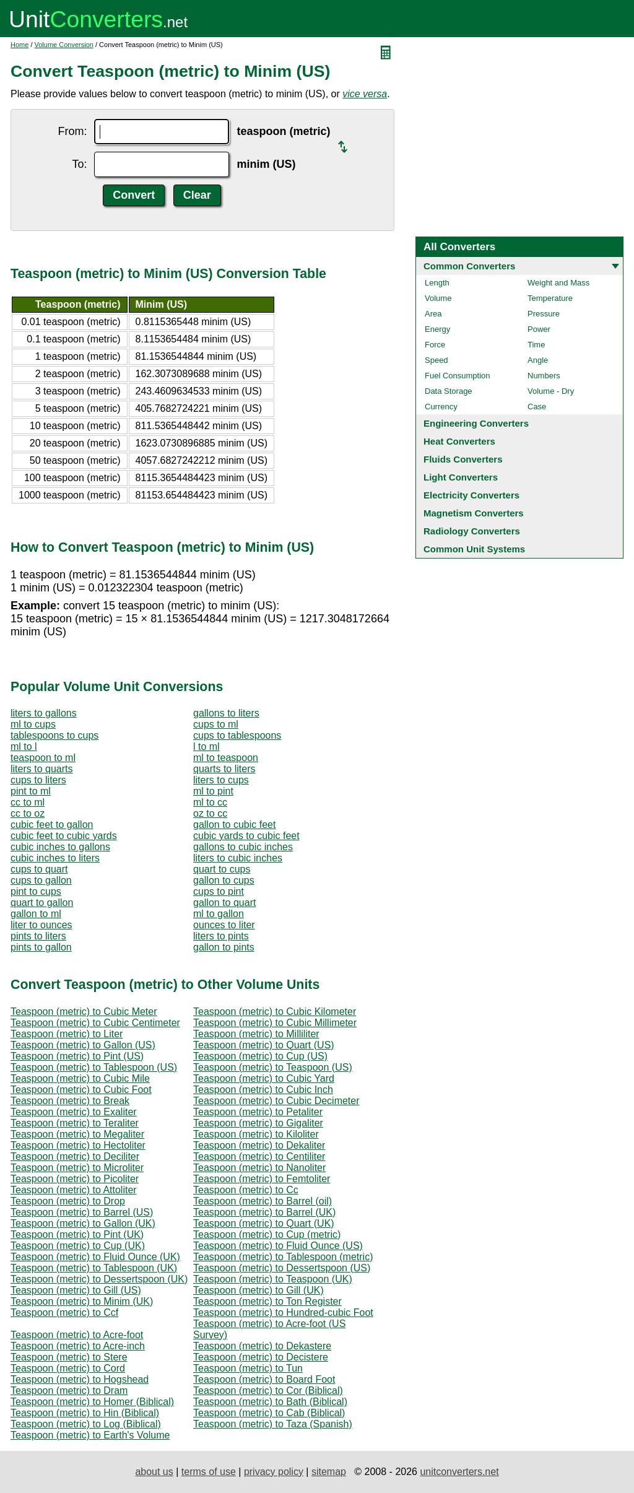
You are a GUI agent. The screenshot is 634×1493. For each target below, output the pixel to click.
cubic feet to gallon (52, 824)
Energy (437, 329)
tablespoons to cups (54, 735)
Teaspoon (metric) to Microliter (77, 1167)
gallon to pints (223, 947)
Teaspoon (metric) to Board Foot (264, 1379)
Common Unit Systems (474, 549)
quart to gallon (42, 902)
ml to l (24, 746)
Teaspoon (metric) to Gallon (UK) (83, 1223)
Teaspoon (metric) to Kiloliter (256, 1134)
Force (435, 344)
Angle (538, 360)
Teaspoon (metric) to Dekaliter (259, 1145)
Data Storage (448, 391)
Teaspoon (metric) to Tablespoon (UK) (94, 1268)
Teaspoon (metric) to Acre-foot (77, 1335)
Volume (438, 298)
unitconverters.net (459, 1471)
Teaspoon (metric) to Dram (69, 1390)
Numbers (544, 375)
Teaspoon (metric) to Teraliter (75, 1123)
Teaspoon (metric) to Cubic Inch (263, 1089)
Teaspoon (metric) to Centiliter (259, 1156)
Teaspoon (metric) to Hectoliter (78, 1145)
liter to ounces (41, 925)
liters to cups (221, 780)
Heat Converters (459, 441)
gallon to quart (224, 902)
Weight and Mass (558, 282)
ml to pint (213, 791)
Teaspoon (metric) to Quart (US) (263, 1045)
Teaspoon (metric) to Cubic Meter (84, 1011)
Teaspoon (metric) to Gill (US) (76, 1290)
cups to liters (38, 780)
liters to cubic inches (237, 858)
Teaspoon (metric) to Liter (67, 1034)
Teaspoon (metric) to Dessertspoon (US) (281, 1268)
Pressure (544, 313)
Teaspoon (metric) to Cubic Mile (80, 1078)
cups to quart (39, 869)
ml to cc (210, 802)
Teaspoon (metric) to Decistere (260, 1357)
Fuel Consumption (457, 375)
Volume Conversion (64, 44)
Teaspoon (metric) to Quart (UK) (263, 1223)
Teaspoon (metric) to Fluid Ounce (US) (278, 1245)
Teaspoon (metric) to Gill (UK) (258, 1290)
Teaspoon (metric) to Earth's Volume (90, 1435)
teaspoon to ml (43, 757)
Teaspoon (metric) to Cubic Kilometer (274, 1011)
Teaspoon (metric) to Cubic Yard (263, 1078)
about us (154, 1471)
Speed (436, 360)
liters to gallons (44, 713)
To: (79, 164)
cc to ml (28, 802)
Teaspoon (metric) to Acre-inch (78, 1346)
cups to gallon (41, 880)
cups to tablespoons (237, 735)
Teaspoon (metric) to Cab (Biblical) (269, 1413)
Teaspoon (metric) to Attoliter (74, 1190)
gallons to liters (226, 713)
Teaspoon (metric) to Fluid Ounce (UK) (95, 1256)
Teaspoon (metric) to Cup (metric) (267, 1234)
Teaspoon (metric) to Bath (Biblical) (270, 1401)
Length (437, 282)
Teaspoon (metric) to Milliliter (256, 1034)
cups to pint (218, 891)
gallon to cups (223, 880)
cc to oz (28, 813)
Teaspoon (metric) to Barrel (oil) (262, 1201)
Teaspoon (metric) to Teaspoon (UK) (272, 1279)
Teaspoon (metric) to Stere (69, 1357)
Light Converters (460, 477)
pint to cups (36, 891)
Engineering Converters (476, 423)
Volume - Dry (551, 391)
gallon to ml (36, 913)
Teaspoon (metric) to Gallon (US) (83, 1045)
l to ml (206, 746)
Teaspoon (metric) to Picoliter (75, 1178)
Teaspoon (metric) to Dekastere (262, 1346)
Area (433, 313)
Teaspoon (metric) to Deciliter (75, 1156)
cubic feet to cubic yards (64, 835)
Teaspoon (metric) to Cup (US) (260, 1056)
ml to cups (33, 724)
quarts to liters (224, 769)
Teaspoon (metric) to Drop (68, 1201)
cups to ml (215, 724)
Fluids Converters (463, 459)
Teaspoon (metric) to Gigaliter (258, 1123)
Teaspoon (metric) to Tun (248, 1368)
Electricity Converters (471, 495)
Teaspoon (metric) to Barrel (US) (82, 1212)
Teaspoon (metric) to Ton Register (267, 1301)
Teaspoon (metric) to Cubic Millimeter (275, 1022)
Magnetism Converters (473, 513)
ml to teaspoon (225, 757)
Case (537, 406)
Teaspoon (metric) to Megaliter (77, 1134)
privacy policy (273, 1471)
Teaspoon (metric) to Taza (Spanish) (272, 1424)
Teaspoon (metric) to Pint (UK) (77, 1234)
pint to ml (31, 791)
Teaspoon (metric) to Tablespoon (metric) (283, 1256)
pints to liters (38, 936)
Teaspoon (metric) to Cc (245, 1190)
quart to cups (222, 869)
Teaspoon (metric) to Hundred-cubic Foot (283, 1312)
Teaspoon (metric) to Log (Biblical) (86, 1424)
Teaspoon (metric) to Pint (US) (77, 1056)
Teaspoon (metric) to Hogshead (80, 1379)
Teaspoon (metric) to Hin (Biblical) (85, 1413)
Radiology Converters (471, 531)
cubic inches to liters (55, 858)
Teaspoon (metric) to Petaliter (258, 1112)
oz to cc (210, 813)
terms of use (208, 1471)
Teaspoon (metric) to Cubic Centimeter (95, 1022)
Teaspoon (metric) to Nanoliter (259, 1167)
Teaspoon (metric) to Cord (68, 1368)
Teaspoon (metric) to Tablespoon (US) (94, 1067)
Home (19, 44)
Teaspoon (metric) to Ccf (64, 1312)
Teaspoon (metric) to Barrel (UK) (264, 1212)
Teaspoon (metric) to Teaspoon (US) (272, 1067)
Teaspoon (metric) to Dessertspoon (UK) (99, 1279)
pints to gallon (41, 947)
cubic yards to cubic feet (246, 835)
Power (539, 329)
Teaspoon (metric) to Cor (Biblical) (268, 1390)
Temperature (550, 298)
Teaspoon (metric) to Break (70, 1100)
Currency (441, 406)
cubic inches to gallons (60, 847)
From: (72, 131)
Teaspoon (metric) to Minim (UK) (82, 1301)
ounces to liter (224, 925)
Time (536, 344)
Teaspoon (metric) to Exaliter (74, 1112)
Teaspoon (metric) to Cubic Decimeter (276, 1100)
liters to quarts (41, 769)
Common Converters (469, 266)
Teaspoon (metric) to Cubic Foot (81, 1089)
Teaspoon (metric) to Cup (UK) (78, 1245)
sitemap (328, 1471)
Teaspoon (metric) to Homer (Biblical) (92, 1401)
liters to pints (221, 936)
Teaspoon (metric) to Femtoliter (261, 1178)
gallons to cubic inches (243, 847)
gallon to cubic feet (234, 824)
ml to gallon (218, 913)
